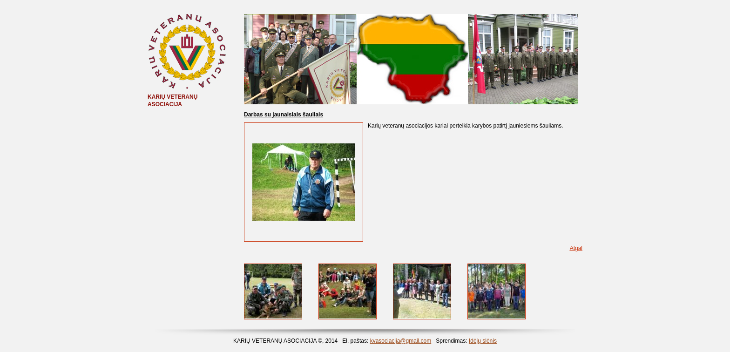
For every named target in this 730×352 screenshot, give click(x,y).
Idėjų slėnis (483, 341)
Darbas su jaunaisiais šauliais (283, 114)
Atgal (576, 248)
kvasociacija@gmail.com (401, 341)
